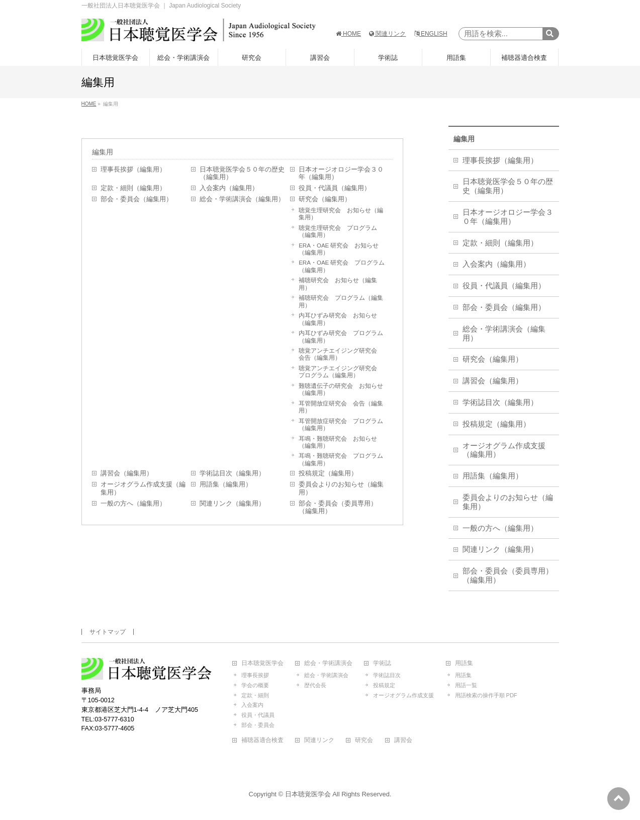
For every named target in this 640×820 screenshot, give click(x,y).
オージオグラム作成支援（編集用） (143, 488)
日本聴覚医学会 (262, 663)
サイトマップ (107, 631)
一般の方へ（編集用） (133, 503)
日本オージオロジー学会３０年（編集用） (341, 173)
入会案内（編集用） (229, 188)
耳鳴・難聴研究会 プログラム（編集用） (341, 459)
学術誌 (382, 663)
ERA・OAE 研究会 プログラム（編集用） (342, 266)
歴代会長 (315, 685)
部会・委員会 (258, 725)
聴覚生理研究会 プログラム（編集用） (338, 231)
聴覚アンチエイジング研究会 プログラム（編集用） (341, 371)
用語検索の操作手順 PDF (486, 695)
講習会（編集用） (127, 473)
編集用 (102, 152)
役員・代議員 (258, 715)
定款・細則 (255, 695)
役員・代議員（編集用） (335, 188)
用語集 (464, 663)
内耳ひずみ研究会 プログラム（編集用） (341, 336)
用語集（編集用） (226, 484)
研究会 (364, 740)
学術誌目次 (387, 675)
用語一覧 (466, 685)
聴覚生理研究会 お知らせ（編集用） (341, 213)
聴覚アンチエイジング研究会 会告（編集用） (341, 354)
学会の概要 (255, 685)
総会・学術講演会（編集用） (242, 199)
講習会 (403, 740)
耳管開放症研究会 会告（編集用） (341, 407)
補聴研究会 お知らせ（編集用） (338, 283)
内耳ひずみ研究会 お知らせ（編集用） (338, 318)
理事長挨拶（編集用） (133, 169)
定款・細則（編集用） (133, 188)
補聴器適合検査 (262, 740)
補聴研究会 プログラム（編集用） (341, 301)
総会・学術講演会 (328, 663)
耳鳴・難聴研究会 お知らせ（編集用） (338, 442)
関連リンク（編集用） (232, 503)
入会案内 (252, 705)
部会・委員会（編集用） (136, 199)
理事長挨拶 (255, 675)
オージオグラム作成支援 (403, 695)
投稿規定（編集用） (328, 473)
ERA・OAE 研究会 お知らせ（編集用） (339, 249)
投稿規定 (384, 685)
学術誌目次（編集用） (232, 473)
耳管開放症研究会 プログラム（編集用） (341, 424)
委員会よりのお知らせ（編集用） (341, 488)
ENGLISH (430, 33)
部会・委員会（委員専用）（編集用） (338, 507)
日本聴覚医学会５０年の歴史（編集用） (242, 173)
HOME (348, 33)
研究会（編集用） (325, 199)
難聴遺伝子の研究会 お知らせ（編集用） (341, 389)
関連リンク (387, 33)
